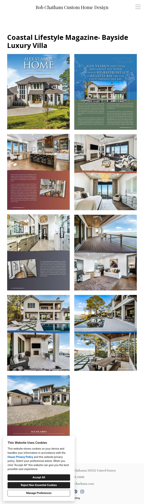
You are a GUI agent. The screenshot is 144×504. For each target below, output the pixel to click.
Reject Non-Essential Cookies (39, 485)
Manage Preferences (38, 493)
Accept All (39, 477)
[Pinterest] (75, 491)
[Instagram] (82, 491)
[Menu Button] (138, 7)
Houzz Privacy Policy (20, 457)
